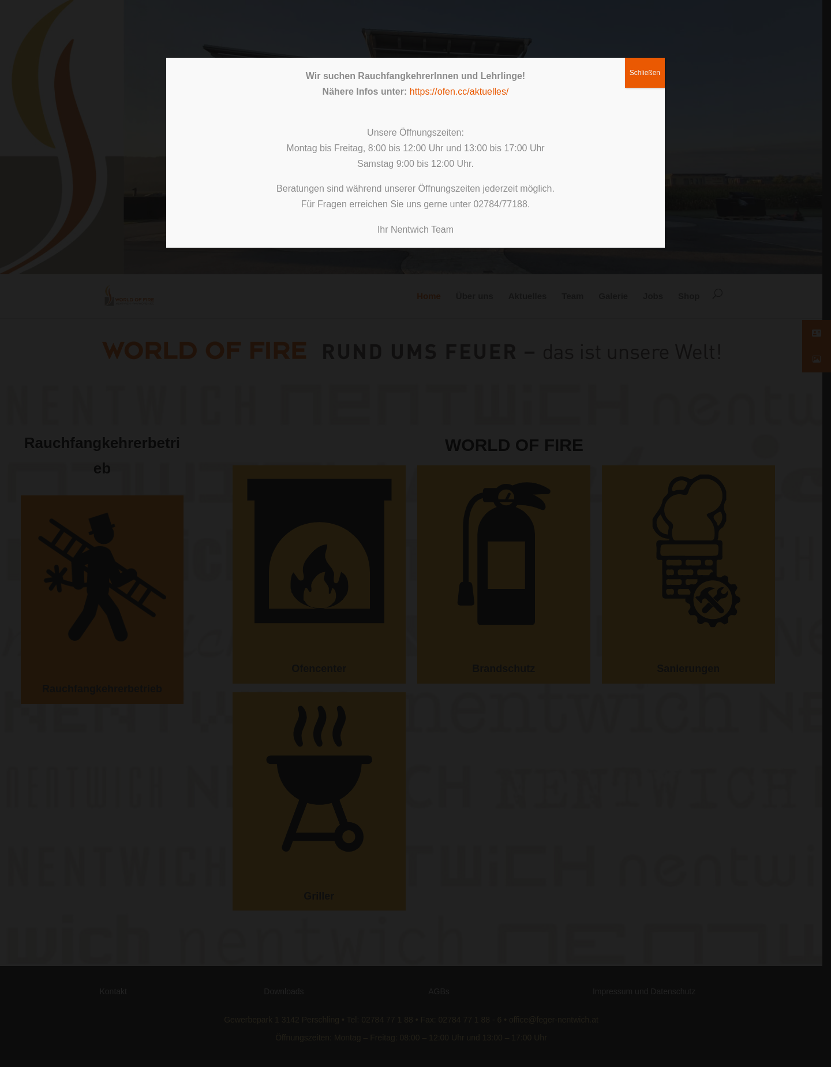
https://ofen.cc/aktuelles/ (459, 91)
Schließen (645, 73)
